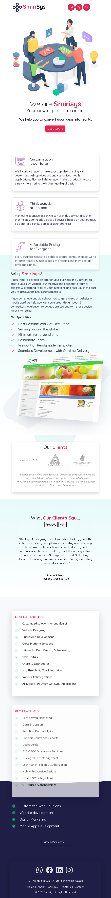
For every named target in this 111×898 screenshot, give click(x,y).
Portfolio (66, 886)
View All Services (55, 850)
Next (62, 524)
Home (30, 886)
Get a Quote (55, 129)
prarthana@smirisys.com (70, 880)
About (41, 886)
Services (53, 886)
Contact (79, 886)
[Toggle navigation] (94, 7)
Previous (51, 524)
